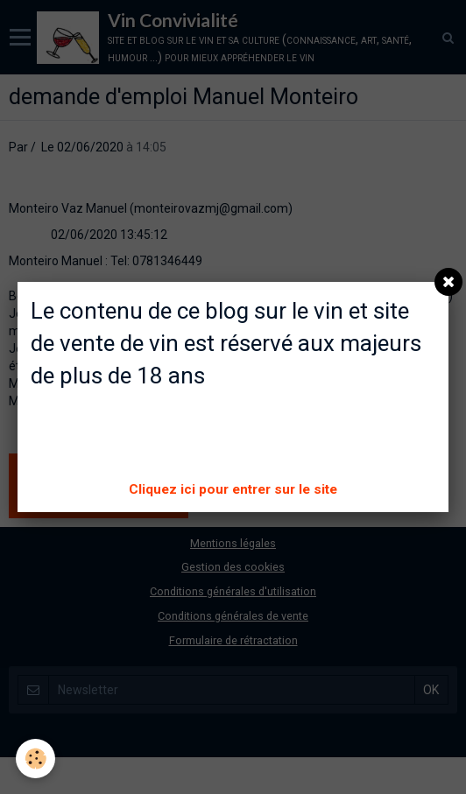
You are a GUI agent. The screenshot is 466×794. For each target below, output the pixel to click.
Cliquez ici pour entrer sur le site (233, 489)
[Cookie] (35, 758)
